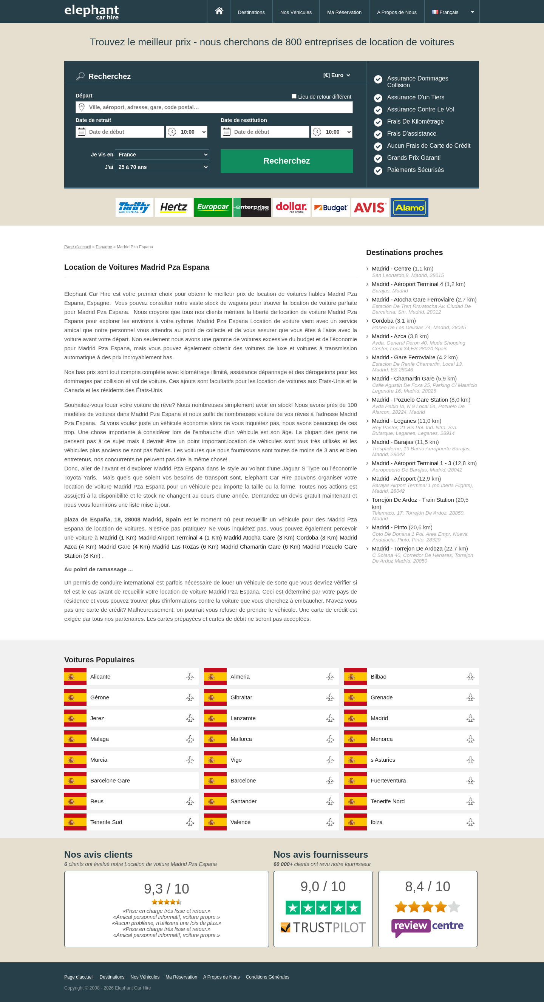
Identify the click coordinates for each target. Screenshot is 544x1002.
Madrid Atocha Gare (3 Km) (259, 537)
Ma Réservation (344, 12)
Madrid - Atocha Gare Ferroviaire (413, 299)
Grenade (382, 697)
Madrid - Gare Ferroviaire (403, 357)
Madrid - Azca (389, 336)
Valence (240, 822)
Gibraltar (241, 697)
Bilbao (378, 676)
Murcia (98, 759)
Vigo (236, 759)
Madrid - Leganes (394, 421)
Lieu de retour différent (324, 97)
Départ (84, 96)
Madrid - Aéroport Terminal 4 (407, 284)
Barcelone (243, 780)
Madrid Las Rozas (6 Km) (185, 546)
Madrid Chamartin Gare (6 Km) (260, 546)
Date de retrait (93, 120)
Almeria (240, 676)
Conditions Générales (267, 977)
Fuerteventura (388, 780)
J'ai (109, 167)
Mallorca (241, 739)
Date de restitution (244, 120)
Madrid (379, 718)
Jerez (97, 718)
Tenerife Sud (106, 822)
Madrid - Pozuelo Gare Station (410, 399)
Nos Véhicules (296, 12)
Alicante (100, 676)
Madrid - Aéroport (394, 478)
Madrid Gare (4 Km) (124, 546)
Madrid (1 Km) (118, 537)
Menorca (382, 739)
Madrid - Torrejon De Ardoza (407, 548)
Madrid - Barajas (392, 442)
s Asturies (383, 759)
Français (445, 12)
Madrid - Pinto (389, 527)
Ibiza (377, 822)
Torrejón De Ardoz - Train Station (413, 499)
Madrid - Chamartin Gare (403, 378)
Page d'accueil (79, 977)
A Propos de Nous (397, 12)
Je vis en (102, 155)
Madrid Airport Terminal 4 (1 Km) (180, 537)
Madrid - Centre (391, 268)
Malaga (99, 739)
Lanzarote (243, 718)
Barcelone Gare (110, 780)
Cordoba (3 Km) (317, 537)
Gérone (99, 697)
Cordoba (383, 320)
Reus (97, 801)
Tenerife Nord (388, 801)
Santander (243, 801)
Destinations (251, 12)
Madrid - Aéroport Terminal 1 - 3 (411, 463)
